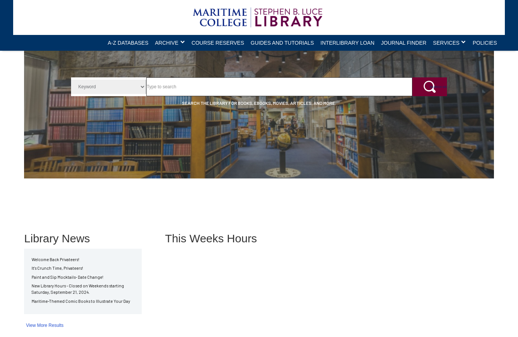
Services (446, 43)
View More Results (45, 325)
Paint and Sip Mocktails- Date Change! (67, 277)
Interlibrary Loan (347, 43)
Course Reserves (218, 43)
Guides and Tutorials (282, 43)
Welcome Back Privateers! (55, 259)
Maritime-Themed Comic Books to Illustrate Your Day (81, 301)
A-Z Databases (128, 43)
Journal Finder (404, 43)
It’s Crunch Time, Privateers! (57, 268)
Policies (485, 43)
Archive (166, 43)
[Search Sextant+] (429, 86)
